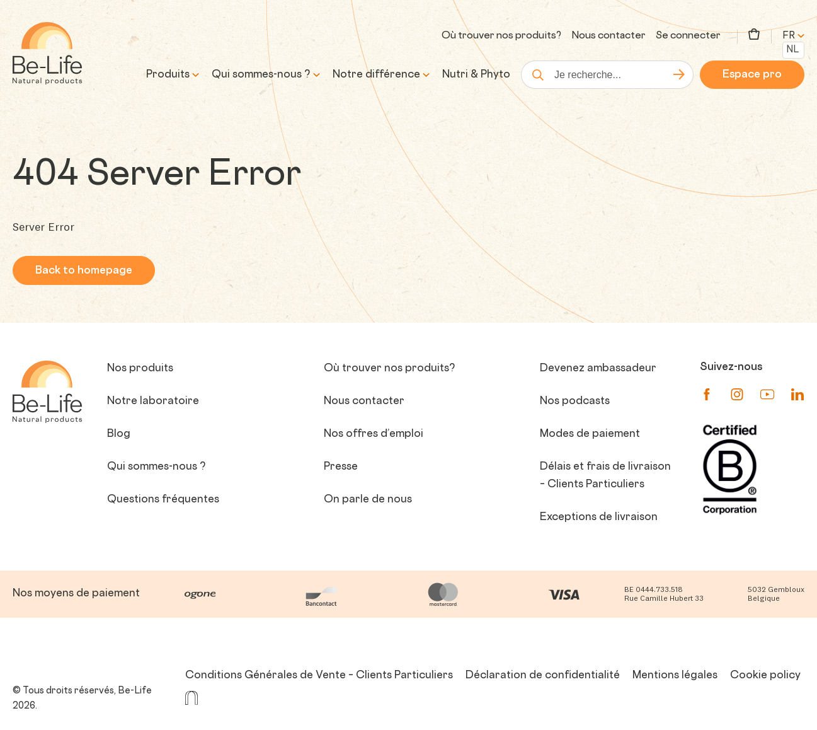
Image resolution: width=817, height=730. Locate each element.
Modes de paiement (590, 434)
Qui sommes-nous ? (261, 75)
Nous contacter (608, 36)
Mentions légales (674, 676)
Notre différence (376, 75)
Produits (168, 75)
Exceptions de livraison (599, 518)
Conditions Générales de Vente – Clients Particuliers (319, 676)
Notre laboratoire (153, 402)
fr (793, 36)
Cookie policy (765, 676)
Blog (118, 434)
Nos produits (140, 369)
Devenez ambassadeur (598, 369)
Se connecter (688, 36)
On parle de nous (368, 500)
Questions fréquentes (163, 500)
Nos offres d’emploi (373, 434)
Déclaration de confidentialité (543, 676)
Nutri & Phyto (476, 75)
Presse (341, 467)
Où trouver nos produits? (501, 36)
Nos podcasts (575, 402)
